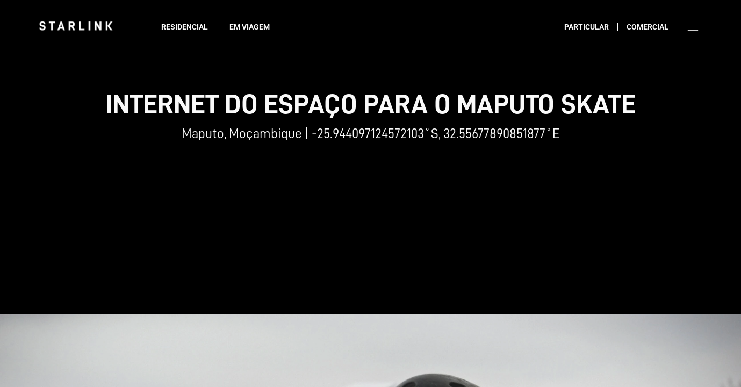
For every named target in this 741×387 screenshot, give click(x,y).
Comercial (647, 27)
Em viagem (249, 27)
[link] (76, 26)
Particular (586, 27)
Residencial (184, 27)
